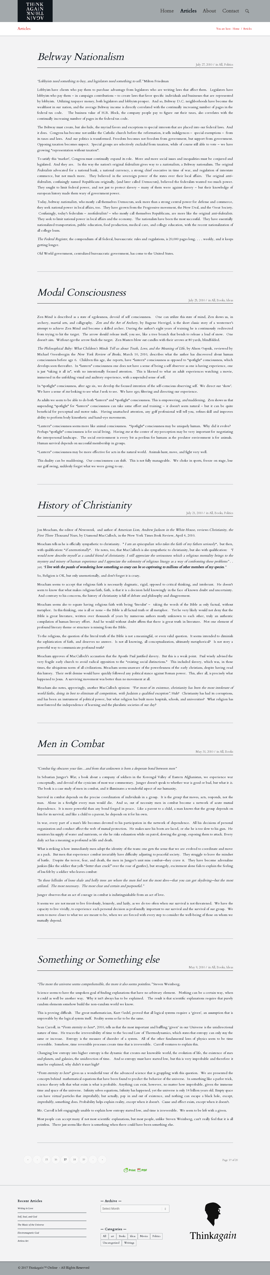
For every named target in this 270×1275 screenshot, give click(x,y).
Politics (228, 65)
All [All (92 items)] (104, 1236)
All (221, 65)
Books (221, 300)
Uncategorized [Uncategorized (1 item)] (111, 1243)
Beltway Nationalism (80, 57)
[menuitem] (167, 11)
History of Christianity (84, 505)
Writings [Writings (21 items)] (129, 1243)
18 (74, 1159)
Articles (24, 28)
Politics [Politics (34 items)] (156, 1236)
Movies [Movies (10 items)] (144, 1236)
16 (55, 1159)
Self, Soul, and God (27, 1216)
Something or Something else (98, 959)
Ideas (229, 300)
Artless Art (23, 1241)
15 (46, 1159)
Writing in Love (25, 1208)
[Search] (247, 11)
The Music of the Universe (31, 1224)
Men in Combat (70, 744)
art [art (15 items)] (112, 1236)
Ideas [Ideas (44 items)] (132, 1236)
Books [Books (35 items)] (122, 1236)
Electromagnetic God (28, 1232)
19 (83, 1159)
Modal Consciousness (81, 292)
